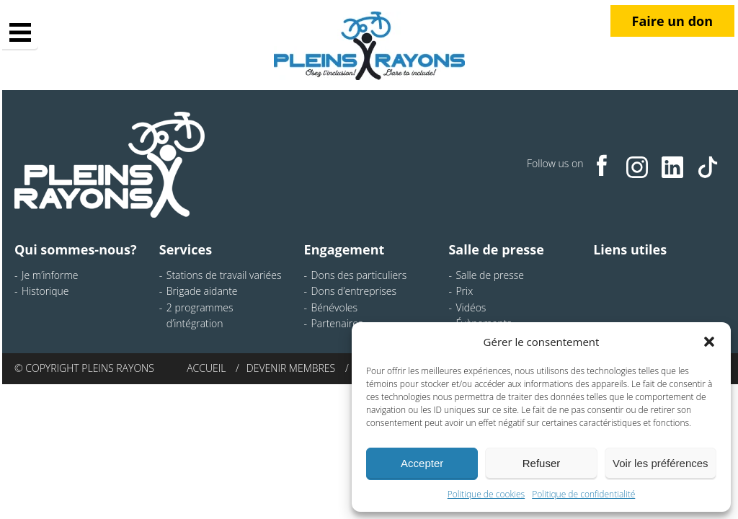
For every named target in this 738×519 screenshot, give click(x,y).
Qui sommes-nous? (75, 249)
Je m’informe (50, 275)
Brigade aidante (202, 291)
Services (185, 249)
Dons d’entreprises (353, 291)
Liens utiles (630, 249)
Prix (464, 291)
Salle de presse (496, 249)
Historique (45, 291)
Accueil (206, 368)
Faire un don (672, 21)
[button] (709, 341)
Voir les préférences (660, 463)
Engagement (344, 249)
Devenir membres (290, 368)
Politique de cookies (486, 494)
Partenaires (337, 323)
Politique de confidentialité (583, 494)
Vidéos (470, 307)
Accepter (422, 463)
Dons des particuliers (359, 275)
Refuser (542, 463)
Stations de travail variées (224, 275)
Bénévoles (334, 307)
